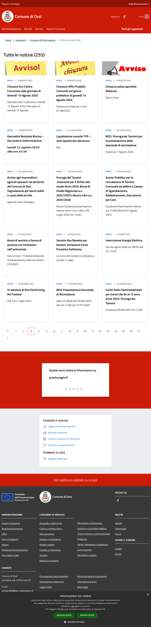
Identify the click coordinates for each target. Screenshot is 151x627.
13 (108, 331)
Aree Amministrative (12, 528)
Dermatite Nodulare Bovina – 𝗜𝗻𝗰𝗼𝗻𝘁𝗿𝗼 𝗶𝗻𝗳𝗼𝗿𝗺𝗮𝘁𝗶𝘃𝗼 (25, 138)
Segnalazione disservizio (52, 581)
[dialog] (75, 609)
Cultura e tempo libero (51, 528)
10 (85, 331)
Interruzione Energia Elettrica (124, 240)
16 (131, 331)
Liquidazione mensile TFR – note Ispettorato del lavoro (73, 138)
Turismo (43, 555)
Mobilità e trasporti (49, 560)
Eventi (118, 554)
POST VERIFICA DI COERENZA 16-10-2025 (75, 480)
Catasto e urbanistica (50, 550)
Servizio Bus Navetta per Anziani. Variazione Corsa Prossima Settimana (72, 244)
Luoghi (118, 548)
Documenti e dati (10, 555)
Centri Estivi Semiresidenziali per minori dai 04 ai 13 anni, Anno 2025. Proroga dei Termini (124, 296)
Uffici (4, 534)
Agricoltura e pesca (86, 555)
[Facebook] (119, 16)
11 (92, 331)
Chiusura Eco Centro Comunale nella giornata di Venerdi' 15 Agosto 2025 (24, 91)
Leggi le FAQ (46, 587)
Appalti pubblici (47, 544)
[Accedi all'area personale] (138, 4)
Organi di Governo (11, 523)
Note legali (82, 587)
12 (100, 331)
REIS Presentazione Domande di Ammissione (75, 292)
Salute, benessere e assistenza (92, 544)
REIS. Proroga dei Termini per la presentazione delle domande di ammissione (124, 140)
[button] (75, 621)
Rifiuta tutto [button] (87, 615)
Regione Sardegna (11, 4)
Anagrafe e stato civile (51, 523)
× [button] (148, 595)
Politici (5, 544)
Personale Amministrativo (15, 550)
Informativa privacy (87, 581)
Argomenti (20, 40)
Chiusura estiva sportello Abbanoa (121, 88)
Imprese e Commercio (50, 539)
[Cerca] (145, 16)
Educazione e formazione (89, 523)
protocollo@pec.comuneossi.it (17, 591)
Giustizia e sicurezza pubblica (91, 528)
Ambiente (82, 539)
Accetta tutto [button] (64, 615)
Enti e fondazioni (10, 539)
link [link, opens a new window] (103, 609)
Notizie (118, 523)
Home (8, 40)
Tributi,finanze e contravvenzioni (93, 534)
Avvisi (10, 80)
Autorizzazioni (84, 550)
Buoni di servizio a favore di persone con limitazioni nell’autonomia (24, 244)
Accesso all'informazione (42, 40)
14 (115, 331)
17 (138, 331)
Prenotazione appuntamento (54, 576)
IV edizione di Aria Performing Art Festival (26, 292)
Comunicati (120, 528)
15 (123, 331)
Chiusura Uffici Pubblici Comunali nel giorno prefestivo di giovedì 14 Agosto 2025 (71, 93)
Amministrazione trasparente (92, 576)
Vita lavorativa (47, 534)
